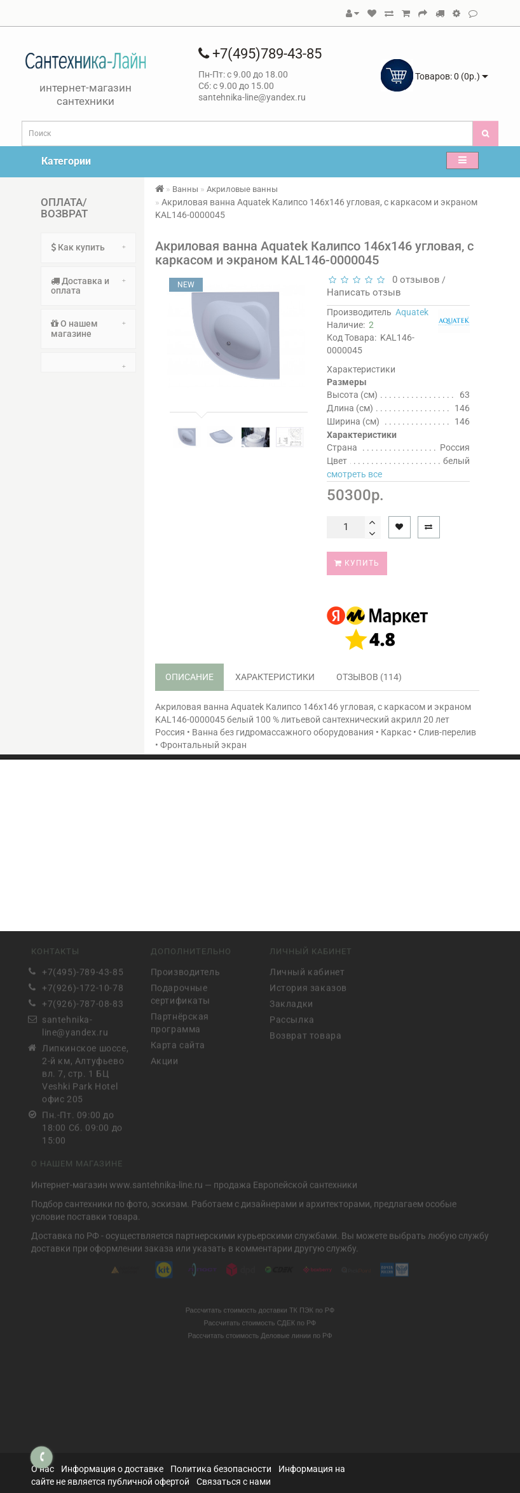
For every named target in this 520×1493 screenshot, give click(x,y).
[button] (88, 362)
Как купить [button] (88, 247)
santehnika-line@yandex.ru (75, 1023)
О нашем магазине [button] (88, 328)
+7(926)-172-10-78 (82, 986)
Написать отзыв (364, 292)
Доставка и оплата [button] (88, 286)
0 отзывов (413, 279)
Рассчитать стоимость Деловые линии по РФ (260, 1333)
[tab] (88, 247)
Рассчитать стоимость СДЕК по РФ (260, 1320)
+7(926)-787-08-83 (82, 1002)
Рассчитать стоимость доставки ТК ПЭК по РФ (260, 1307)
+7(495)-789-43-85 (82, 970)
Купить (357, 563)
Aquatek (411, 312)
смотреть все (354, 474)
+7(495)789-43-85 (260, 54)
